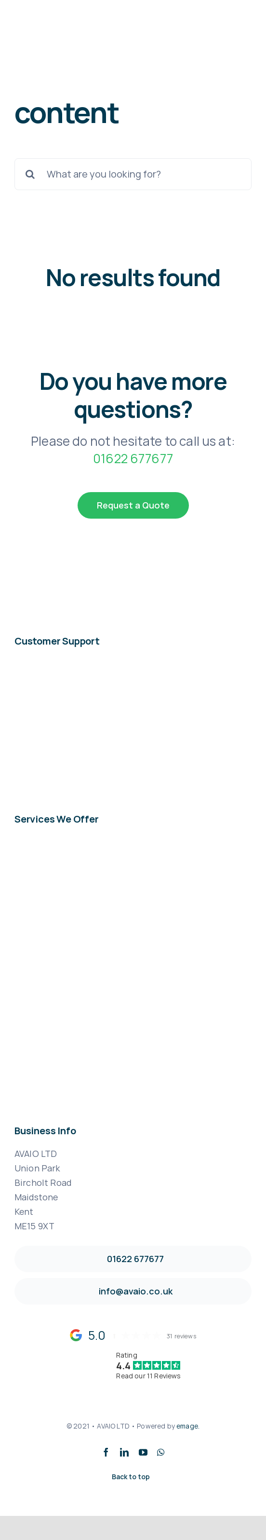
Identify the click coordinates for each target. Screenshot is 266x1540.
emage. (188, 1425)
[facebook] (106, 1452)
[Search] (30, 174)
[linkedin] (124, 1452)
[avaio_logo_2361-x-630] (55, 32)
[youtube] (143, 1452)
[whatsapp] (160, 1452)
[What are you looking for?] (133, 174)
